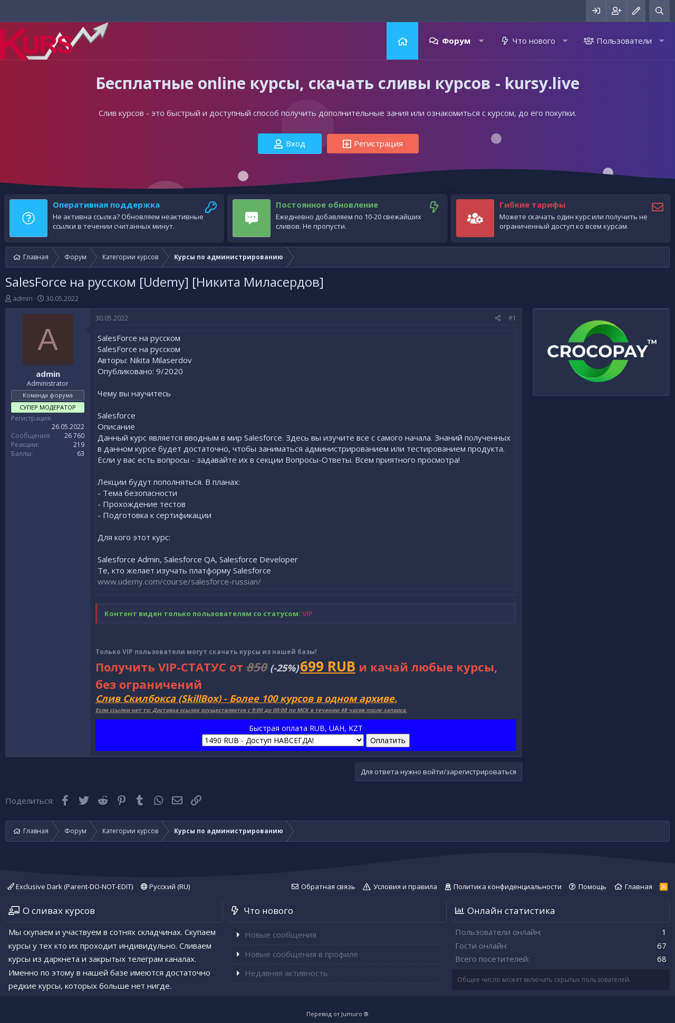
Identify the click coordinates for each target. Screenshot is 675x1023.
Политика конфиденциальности (508, 886)
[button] (481, 41)
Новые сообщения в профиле (301, 954)
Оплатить (388, 740)
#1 (512, 318)
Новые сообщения (280, 934)
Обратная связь (328, 886)
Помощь (592, 886)
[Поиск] (659, 11)
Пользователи (624, 40)
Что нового (534, 40)
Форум (456, 40)
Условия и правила (405, 886)
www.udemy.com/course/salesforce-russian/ (179, 581)
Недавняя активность (286, 973)
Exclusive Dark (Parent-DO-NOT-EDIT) (70, 886)
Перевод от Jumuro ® (337, 1014)
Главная (402, 41)
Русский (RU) (165, 886)
